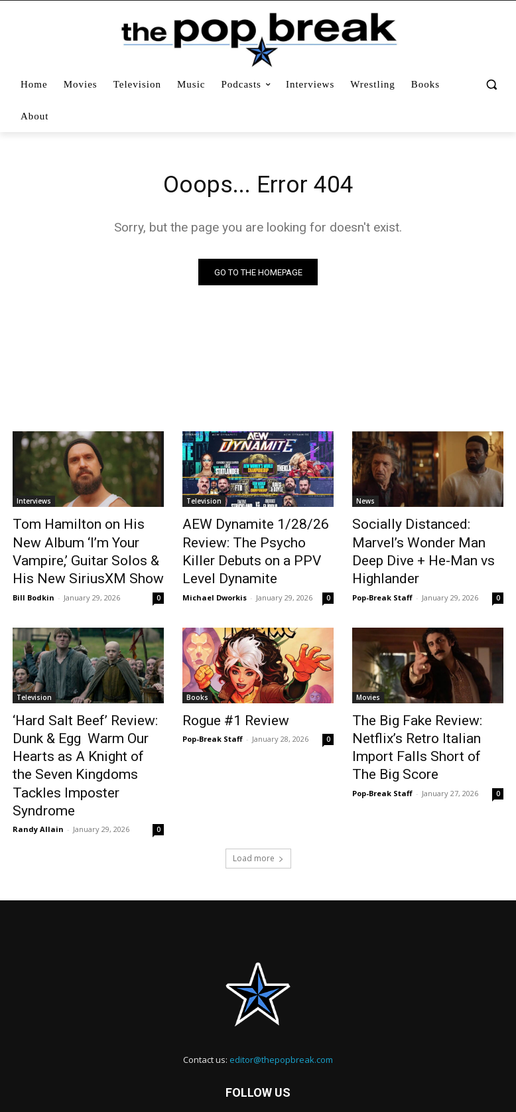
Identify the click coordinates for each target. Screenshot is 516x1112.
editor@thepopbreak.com (281, 999)
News (365, 503)
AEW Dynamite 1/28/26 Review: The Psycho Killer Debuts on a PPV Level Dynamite (245, 547)
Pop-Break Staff (382, 572)
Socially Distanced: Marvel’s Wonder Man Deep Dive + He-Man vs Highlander (424, 540)
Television (204, 503)
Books (197, 686)
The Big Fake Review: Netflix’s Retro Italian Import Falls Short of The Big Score (424, 722)
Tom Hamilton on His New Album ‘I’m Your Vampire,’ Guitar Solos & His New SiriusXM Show (77, 547)
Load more (258, 797)
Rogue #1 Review (225, 708)
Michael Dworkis (214, 586)
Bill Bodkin (33, 586)
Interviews (34, 503)
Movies (368, 686)
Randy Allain (38, 768)
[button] (491, 84)
